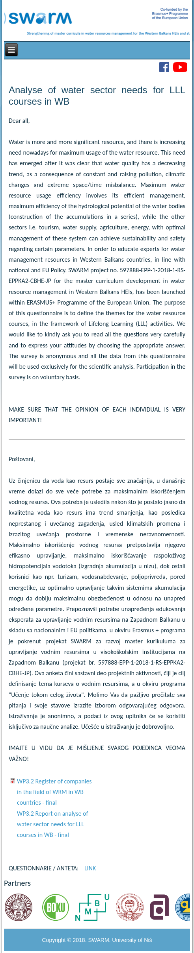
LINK (90, 868)
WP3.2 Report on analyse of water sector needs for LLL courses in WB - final (52, 824)
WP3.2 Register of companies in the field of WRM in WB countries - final (54, 792)
